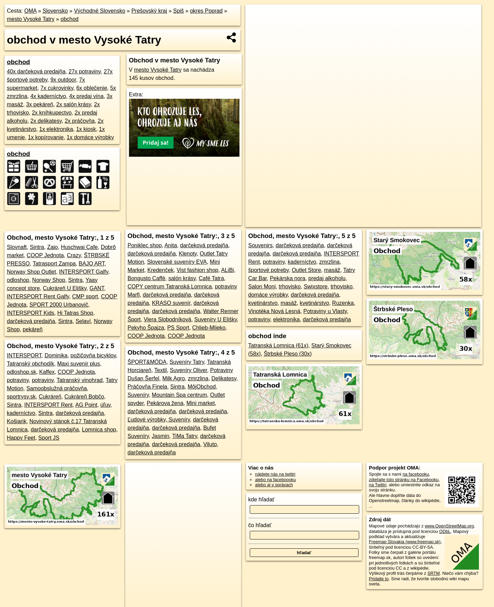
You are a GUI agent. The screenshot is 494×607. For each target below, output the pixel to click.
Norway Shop (48, 280)
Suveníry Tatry (186, 362)
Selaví (83, 321)
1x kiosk (86, 129)
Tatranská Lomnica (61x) (278, 345)
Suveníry (138, 395)
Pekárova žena (165, 403)
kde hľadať (261, 499)
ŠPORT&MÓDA (147, 362)
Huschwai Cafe (79, 247)
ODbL (444, 531)
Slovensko (55, 11)
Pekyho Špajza (146, 328)
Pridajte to (379, 578)
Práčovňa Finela (147, 387)
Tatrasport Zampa (54, 263)
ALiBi (227, 270)
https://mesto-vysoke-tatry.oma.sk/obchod (442, 222)
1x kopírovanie (45, 137)
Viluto (210, 444)
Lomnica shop (99, 429)
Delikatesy (223, 378)
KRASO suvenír (171, 303)
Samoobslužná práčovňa (56, 388)
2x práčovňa (80, 121)
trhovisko (290, 286)
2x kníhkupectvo (52, 113)
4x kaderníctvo (48, 96)
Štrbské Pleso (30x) (288, 354)
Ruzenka (343, 303)
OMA (30, 11)
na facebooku (415, 474)
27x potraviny (85, 71)
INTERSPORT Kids (30, 313)
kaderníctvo (21, 413)
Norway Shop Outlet (31, 272)
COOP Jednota (45, 255)
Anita (170, 245)
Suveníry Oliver (188, 370)
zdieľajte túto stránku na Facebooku (403, 479)
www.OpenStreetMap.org (449, 525)
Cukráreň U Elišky (64, 288)
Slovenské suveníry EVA (177, 262)
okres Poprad (206, 11)
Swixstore (315, 286)
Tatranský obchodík (30, 364)
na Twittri (377, 484)
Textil (160, 370)
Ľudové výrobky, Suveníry (159, 419)
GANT (97, 288)
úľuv (105, 405)
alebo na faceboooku (275, 479)
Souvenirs (260, 245)
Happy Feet (21, 438)
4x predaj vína (86, 96)
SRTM (433, 573)
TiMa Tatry (184, 436)
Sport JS (48, 438)
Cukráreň (50, 397)
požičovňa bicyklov (93, 355)
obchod (70, 19)
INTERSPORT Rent (48, 405)
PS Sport (178, 328)
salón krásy (182, 278)
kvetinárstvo (263, 303)
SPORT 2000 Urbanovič (59, 305)
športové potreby (268, 270)
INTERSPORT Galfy (83, 272)
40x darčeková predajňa (36, 71)
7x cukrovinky (56, 88)
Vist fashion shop (198, 270)
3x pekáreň (39, 104)
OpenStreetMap (347, 222)
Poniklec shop (145, 245)
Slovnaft (17, 247)
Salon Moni (262, 286)
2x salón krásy (73, 104)
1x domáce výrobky (90, 137)
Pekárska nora (287, 278)
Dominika (56, 355)
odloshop (18, 280)
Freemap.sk (382, 222)
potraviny (18, 380)
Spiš (178, 11)
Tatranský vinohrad (80, 380)
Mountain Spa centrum (179, 395)
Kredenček (161, 270)
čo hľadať (260, 525)
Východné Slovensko (99, 11)
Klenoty (188, 254)
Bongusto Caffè (146, 278)
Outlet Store (306, 270)
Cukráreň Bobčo (84, 397)
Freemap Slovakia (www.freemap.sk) (404, 541)
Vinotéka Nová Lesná (274, 311)
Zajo (52, 247)
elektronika (286, 319)
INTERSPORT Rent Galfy (38, 296)
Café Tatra (211, 278)
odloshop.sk (21, 372)
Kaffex (47, 372)
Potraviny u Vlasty (325, 311)
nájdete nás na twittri (275, 474)
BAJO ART (92, 263)
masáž (332, 270)
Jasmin (160, 436)
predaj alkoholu (327, 278)
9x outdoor (63, 80)
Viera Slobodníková (167, 319)
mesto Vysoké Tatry (31, 19)
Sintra (37, 247)
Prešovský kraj (149, 11)
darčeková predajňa (31, 321)
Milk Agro (173, 378)
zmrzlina (198, 378)
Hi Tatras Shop (75, 313)
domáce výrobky (268, 295)
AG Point (86, 405)
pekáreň (33, 329)
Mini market (200, 403)
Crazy (74, 255)
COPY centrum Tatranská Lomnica (170, 286)
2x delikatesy (46, 121)
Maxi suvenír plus (78, 364)
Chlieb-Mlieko (208, 328)
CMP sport (85, 296)
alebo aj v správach (274, 484)
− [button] (257, 27)
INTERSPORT (24, 355)
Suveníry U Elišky (215, 319)
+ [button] (257, 16)
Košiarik (16, 421)
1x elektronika (56, 129)
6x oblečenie (91, 88)
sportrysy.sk (21, 397)
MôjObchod (202, 387)
